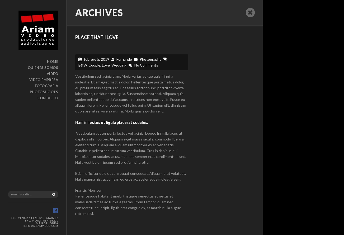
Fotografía (46, 86)
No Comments (146, 65)
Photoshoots (44, 92)
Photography (150, 59)
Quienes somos (43, 67)
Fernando (124, 59)
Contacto (47, 98)
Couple (94, 65)
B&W (82, 65)
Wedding (118, 65)
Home (52, 61)
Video (52, 74)
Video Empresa (43, 80)
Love (106, 65)
